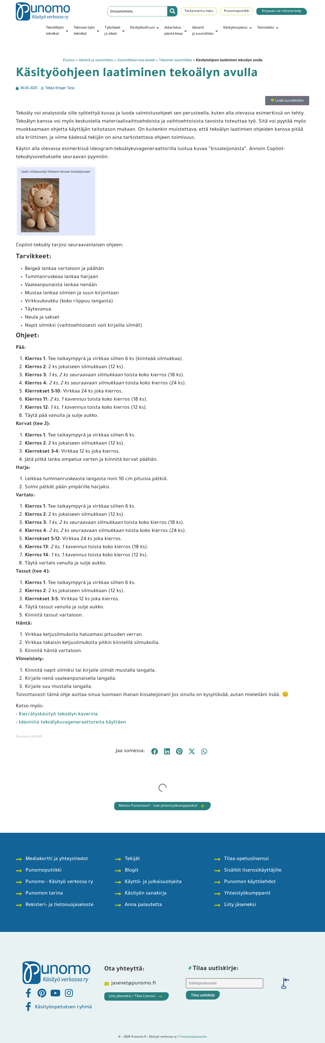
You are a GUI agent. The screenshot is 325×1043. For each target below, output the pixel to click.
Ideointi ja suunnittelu (96, 60)
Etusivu (69, 60)
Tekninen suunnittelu (175, 60)
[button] (57, 31)
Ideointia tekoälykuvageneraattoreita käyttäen (72, 723)
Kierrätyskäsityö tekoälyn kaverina (58, 714)
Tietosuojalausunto (193, 1037)
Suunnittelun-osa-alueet (136, 60)
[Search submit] (172, 11)
